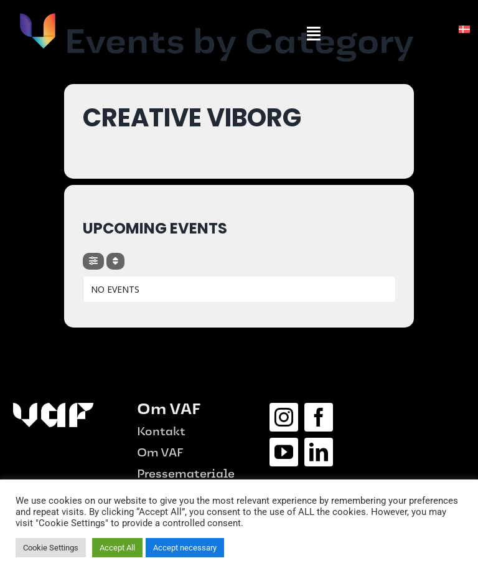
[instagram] (283, 417)
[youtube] (283, 452)
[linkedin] (318, 452)
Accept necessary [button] (185, 547)
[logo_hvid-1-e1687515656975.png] (53, 407)
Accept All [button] (117, 547)
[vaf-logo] (37, 17)
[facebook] (318, 417)
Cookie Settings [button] (50, 547)
